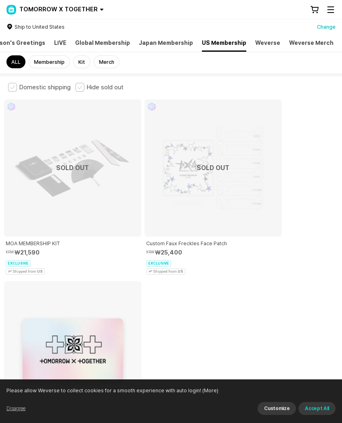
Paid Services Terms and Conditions (107, 272)
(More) (223, 413)
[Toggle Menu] (331, 10)
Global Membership (102, 43)
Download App (313, 371)
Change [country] (326, 27)
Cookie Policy (301, 272)
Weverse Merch (311, 43)
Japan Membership (166, 43)
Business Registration (130, 317)
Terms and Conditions (30, 272)
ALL (16, 62)
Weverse (267, 43)
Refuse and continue (312, 413)
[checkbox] (39, 87)
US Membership (224, 43)
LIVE (60, 43)
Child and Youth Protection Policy (196, 272)
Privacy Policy (260, 272)
